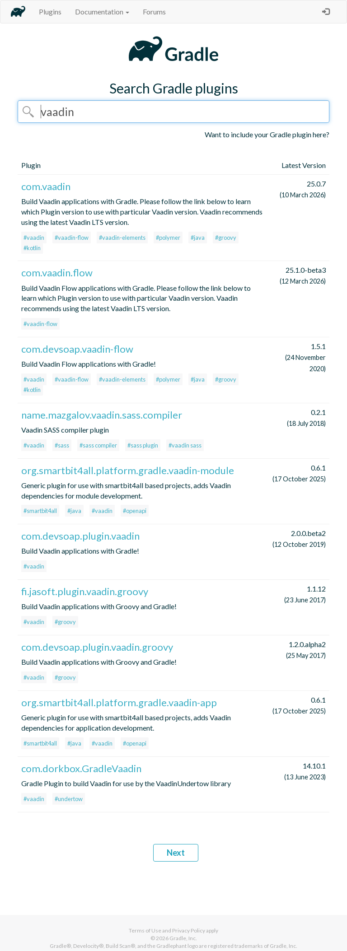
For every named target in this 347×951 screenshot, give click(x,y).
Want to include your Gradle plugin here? (267, 134)
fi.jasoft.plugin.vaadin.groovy (84, 591)
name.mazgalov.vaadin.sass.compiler (101, 415)
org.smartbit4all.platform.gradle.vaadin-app (119, 702)
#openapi (134, 510)
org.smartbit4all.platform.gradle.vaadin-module (127, 470)
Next (176, 853)
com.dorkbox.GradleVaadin (81, 768)
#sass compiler (98, 445)
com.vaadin (45, 186)
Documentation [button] (102, 11)
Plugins (50, 11)
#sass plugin (142, 445)
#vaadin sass (185, 445)
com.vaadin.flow (57, 272)
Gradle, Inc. (183, 938)
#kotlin (32, 248)
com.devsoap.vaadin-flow (77, 349)
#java (198, 237)
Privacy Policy (188, 930)
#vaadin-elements (122, 237)
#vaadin (33, 237)
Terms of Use (145, 930)
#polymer (168, 237)
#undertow (69, 798)
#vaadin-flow (72, 237)
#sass (62, 445)
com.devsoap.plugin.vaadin (80, 536)
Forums (154, 11)
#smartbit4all (40, 510)
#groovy (225, 237)
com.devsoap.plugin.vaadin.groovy (97, 647)
